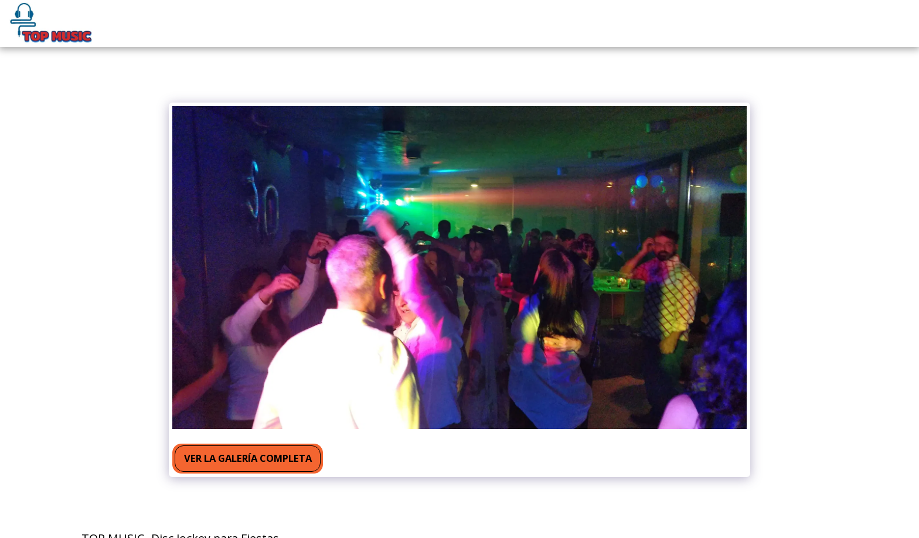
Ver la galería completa (248, 458)
